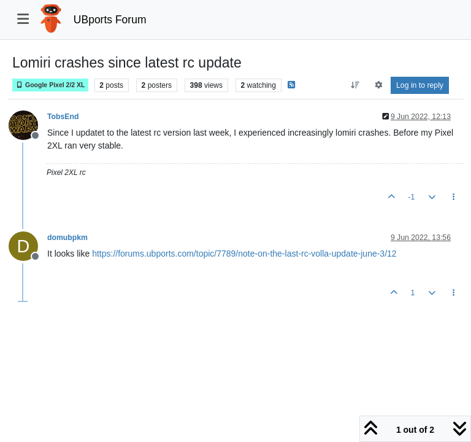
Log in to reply (419, 85)
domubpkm (67, 237)
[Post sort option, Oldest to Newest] (355, 85)
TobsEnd (63, 116)
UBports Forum (110, 20)
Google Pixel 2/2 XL (50, 85)
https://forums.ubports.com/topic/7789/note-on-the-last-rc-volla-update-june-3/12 (244, 253)
